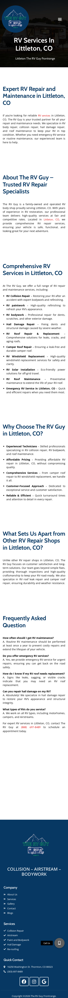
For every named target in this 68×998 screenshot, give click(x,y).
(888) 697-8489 (30, 727)
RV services (44, 115)
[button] (60, 19)
